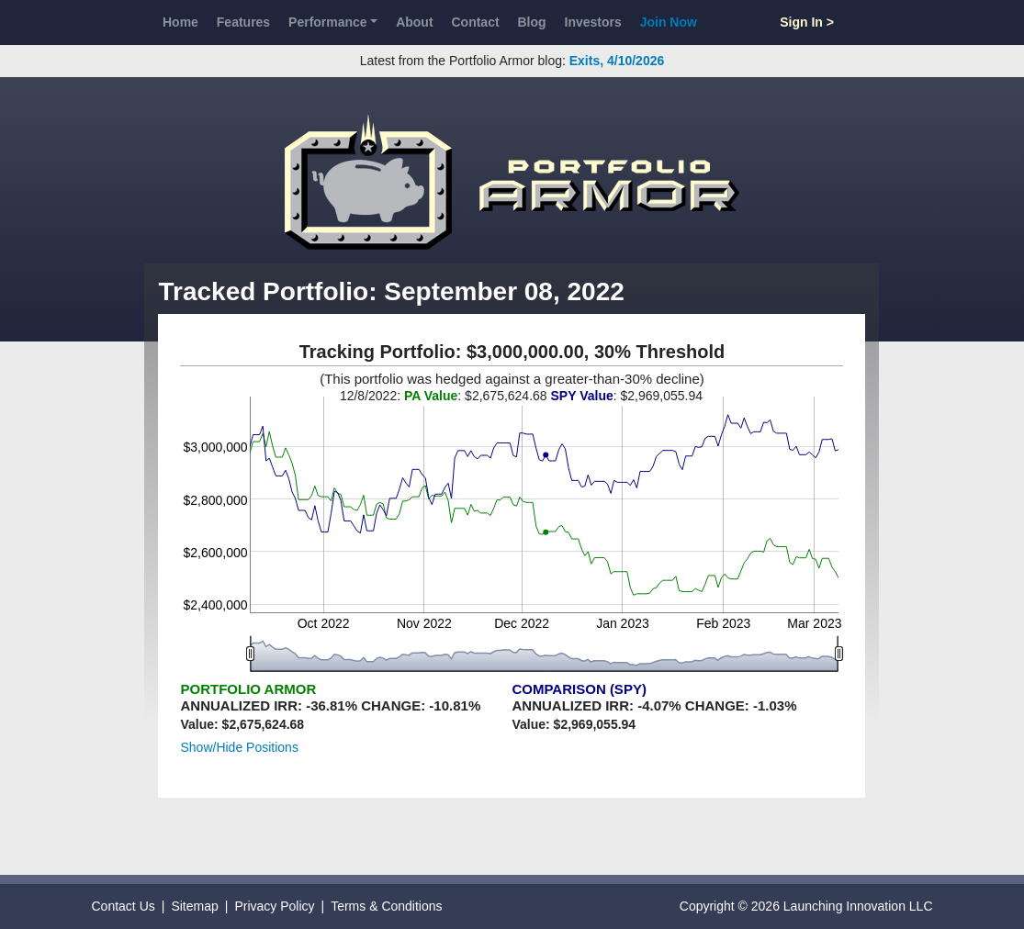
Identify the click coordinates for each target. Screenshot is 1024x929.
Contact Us (123, 906)
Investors (593, 22)
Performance (327, 22)
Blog (532, 22)
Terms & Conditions (386, 906)
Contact (475, 22)
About (414, 22)
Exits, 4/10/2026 (617, 60)
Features (243, 22)
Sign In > (807, 22)
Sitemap (194, 906)
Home (180, 22)
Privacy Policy (274, 906)
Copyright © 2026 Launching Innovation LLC (806, 906)
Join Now (668, 22)
